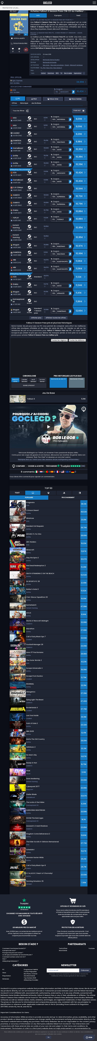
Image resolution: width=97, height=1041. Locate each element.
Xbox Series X (57, 68)
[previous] (12, 35)
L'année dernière (24, 380)
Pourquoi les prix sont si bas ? (12, 953)
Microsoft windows (76, 65)
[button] (64, 92)
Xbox (4, 973)
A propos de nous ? (9, 950)
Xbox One (49, 68)
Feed (78, 15)
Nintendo (5, 979)
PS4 (44, 68)
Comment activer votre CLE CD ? (14, 957)
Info (38, 15)
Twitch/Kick (63, 948)
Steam (67, 65)
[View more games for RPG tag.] (57, 74)
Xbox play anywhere (57, 65)
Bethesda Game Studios (51, 60)
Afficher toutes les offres (56, 318)
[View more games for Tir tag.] (61, 74)
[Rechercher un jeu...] (48, 7)
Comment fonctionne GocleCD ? (14, 948)
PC (3, 969)
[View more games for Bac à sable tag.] (68, 74)
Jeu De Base (36, 103)
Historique (24, 103)
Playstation (6, 976)
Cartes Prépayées (30, 972)
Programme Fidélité (31, 969)
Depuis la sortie (15, 380)
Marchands (63, 950)
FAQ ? (4, 959)
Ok (48, 1037)
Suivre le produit (29, 385)
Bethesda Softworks (49, 62)
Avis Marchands (29, 976)
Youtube (92, 948)
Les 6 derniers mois (33, 380)
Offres (14, 103)
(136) (71, 466)
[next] (26, 35)
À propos (58, 15)
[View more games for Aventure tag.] (51, 74)
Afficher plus (36, 318)
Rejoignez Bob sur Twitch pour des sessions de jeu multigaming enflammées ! (48, 459)
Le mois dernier (42, 380)
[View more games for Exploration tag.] (77, 74)
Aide (89, 1037)
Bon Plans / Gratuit (30, 974)
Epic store (46, 65)
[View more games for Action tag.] (44, 74)
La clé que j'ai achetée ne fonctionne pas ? (17, 955)
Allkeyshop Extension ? (10, 961)
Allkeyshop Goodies (31, 980)
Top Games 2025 (30, 978)
